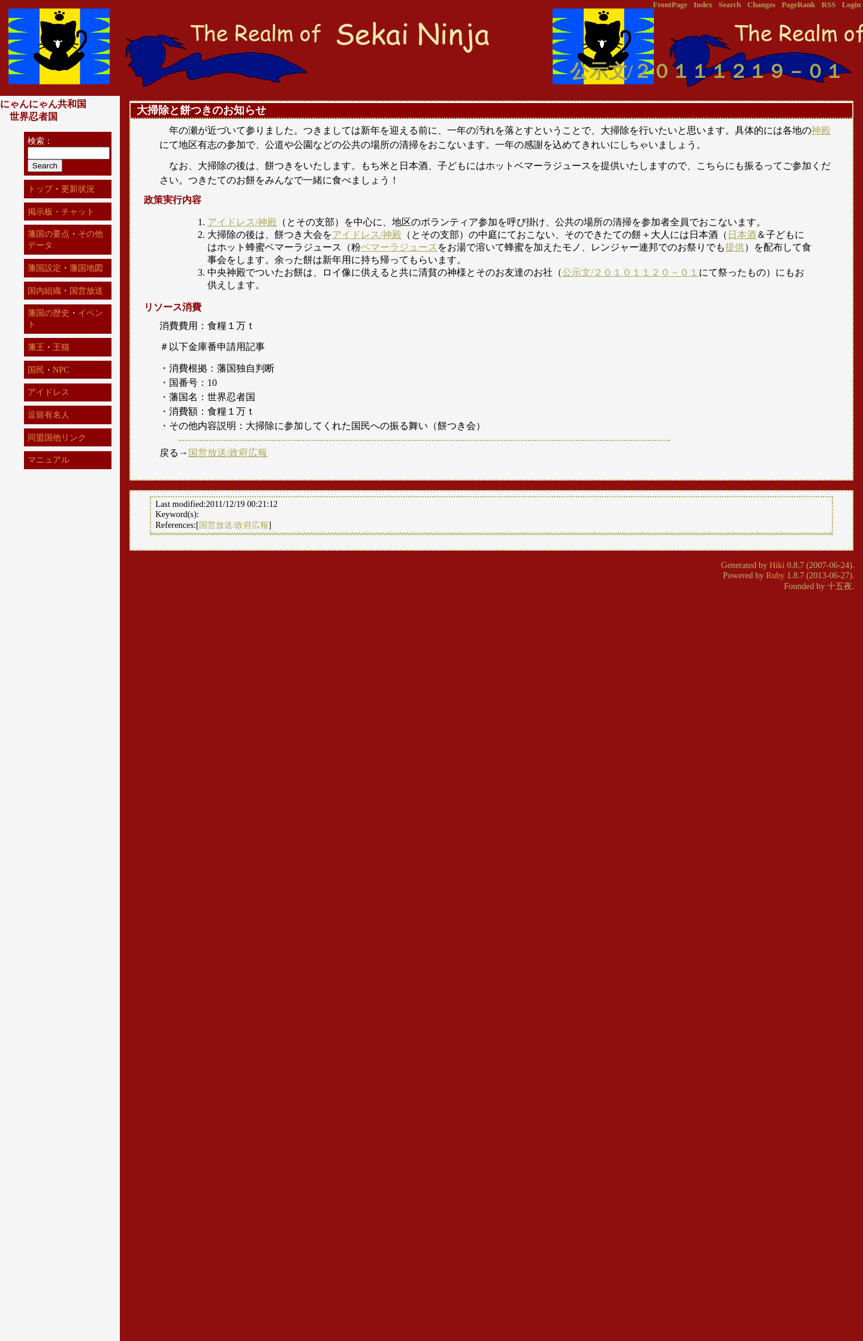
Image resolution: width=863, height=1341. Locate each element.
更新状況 (78, 189)
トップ (40, 189)
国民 (36, 369)
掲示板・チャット (61, 211)
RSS (828, 5)
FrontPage (670, 5)
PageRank (798, 5)
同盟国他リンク (57, 437)
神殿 (821, 130)
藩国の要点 (49, 233)
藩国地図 (86, 268)
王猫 (61, 347)
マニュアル (49, 459)
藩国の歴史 (49, 313)
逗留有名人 (49, 414)
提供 (734, 247)
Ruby (775, 575)
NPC (61, 369)
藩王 (36, 347)
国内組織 (44, 290)
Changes (761, 5)
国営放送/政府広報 (227, 453)
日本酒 (742, 234)
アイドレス (49, 392)
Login (851, 5)
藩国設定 (44, 268)
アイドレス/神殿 (242, 222)
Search (730, 5)
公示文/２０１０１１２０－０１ (630, 272)
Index (702, 5)
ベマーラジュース (399, 247)
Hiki (777, 565)
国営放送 (86, 290)
